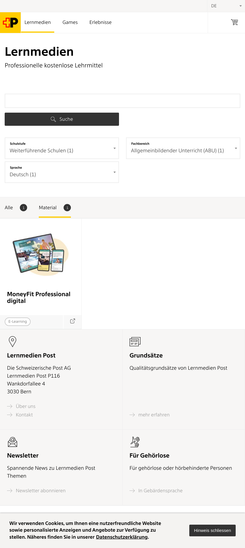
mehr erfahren (150, 415)
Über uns (21, 406)
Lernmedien (37, 22)
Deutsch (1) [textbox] (23, 175)
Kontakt (20, 415)
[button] (212, 530)
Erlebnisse (100, 22)
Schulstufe (18, 144)
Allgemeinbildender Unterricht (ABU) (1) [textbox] (177, 151)
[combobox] (62, 148)
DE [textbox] (214, 5)
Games (70, 22)
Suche (62, 119)
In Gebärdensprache (156, 490)
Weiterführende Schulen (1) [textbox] (41, 151)
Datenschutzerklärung (122, 537)
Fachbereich (140, 144)
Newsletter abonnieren (36, 490)
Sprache (16, 167)
